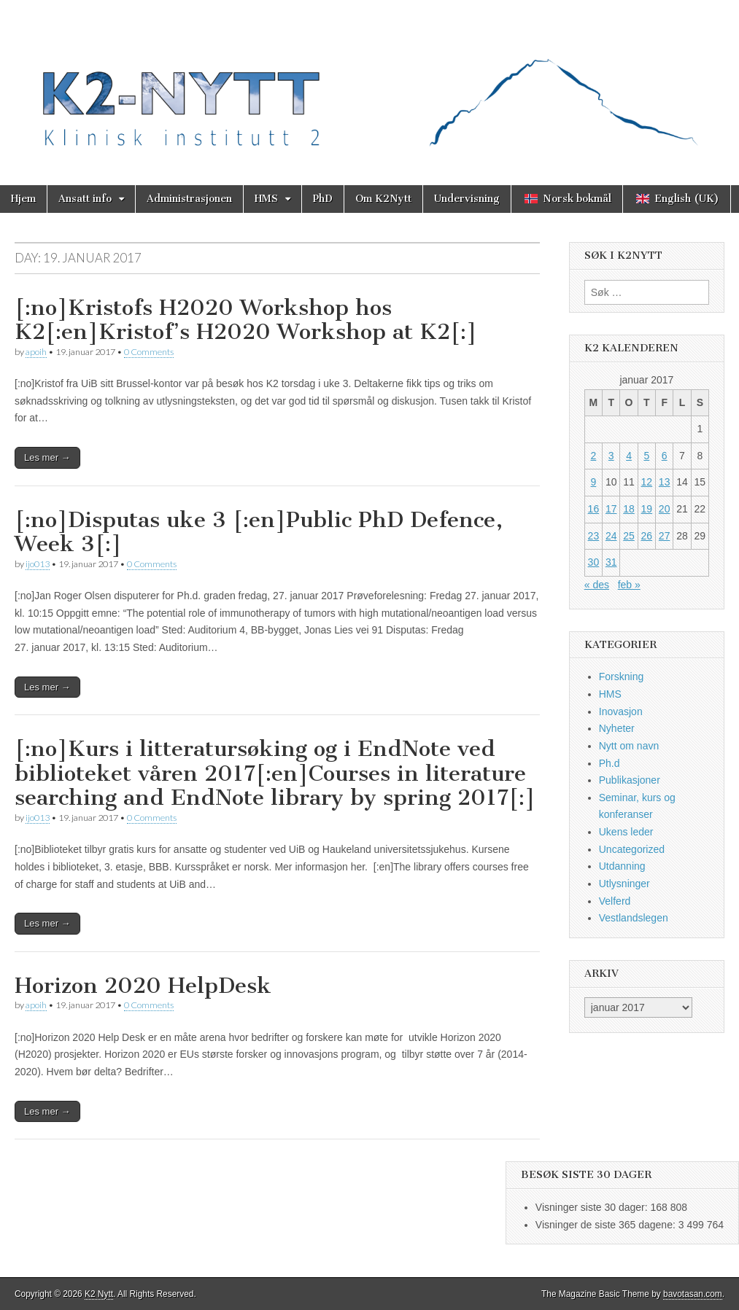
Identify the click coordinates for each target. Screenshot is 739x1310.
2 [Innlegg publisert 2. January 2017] (594, 455)
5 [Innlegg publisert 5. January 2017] (646, 455)
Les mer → (47, 457)
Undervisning (467, 198)
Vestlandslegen (633, 918)
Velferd (615, 901)
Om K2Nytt (383, 198)
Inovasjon (621, 711)
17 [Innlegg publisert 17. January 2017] (611, 509)
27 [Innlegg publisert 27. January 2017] (664, 536)
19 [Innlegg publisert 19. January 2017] (647, 509)
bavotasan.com (692, 1294)
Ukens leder (626, 832)
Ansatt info (85, 198)
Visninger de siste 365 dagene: (606, 1225)
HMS (266, 198)
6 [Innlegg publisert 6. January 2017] (665, 455)
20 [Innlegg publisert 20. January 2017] (664, 509)
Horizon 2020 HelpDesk (143, 985)
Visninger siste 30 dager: (593, 1207)
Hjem (23, 198)
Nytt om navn (629, 746)
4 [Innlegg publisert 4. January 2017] (629, 455)
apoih (36, 351)
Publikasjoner (629, 780)
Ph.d (609, 763)
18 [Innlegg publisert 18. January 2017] (629, 509)
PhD (323, 198)
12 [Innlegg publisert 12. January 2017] (647, 482)
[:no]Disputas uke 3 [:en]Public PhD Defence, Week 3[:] (259, 532)
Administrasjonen (189, 198)
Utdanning (622, 866)
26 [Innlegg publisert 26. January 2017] (647, 536)
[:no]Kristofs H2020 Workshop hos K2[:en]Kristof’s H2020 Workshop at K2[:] (246, 320)
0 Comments (149, 351)
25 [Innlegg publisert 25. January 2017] (629, 536)
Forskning (621, 676)
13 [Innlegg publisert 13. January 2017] (664, 482)
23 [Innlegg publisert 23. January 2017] (594, 536)
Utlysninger (624, 883)
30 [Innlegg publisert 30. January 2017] (594, 562)
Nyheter (617, 728)
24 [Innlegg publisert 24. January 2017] (611, 536)
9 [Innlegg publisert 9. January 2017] (594, 482)
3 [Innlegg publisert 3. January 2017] (611, 455)
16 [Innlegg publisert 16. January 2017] (594, 509)
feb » (629, 584)
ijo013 (38, 563)
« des (596, 584)
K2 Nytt (99, 1294)
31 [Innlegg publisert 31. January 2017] (611, 562)
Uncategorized (632, 849)
